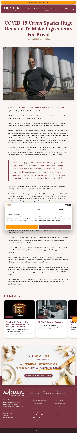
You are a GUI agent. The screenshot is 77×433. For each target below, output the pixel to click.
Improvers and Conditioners (40, 406)
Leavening (35, 412)
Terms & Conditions (23, 430)
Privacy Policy (33, 430)
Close (74, 2)
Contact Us (64, 9)
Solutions (37, 9)
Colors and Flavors (37, 417)
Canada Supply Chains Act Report (46, 430)
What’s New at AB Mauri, (42, 2)
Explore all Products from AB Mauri (38, 382)
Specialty (35, 420)
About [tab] (61, 209)
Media (46, 9)
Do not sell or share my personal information (22, 227)
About (29, 9)
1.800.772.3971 (17, 402)
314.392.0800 (15, 404)
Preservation (36, 409)
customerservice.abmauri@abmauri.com (13, 406)
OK (55, 227)
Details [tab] (38, 209)
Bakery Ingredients (39, 400)
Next (74, 319)
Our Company (59, 400)
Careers (54, 9)
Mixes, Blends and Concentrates (41, 415)
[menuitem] (29, 8)
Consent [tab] (16, 209)
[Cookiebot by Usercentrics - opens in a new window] (64, 205)
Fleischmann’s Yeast (38, 403)
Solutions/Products (60, 406)
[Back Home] (12, 9)
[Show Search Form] (73, 9)
